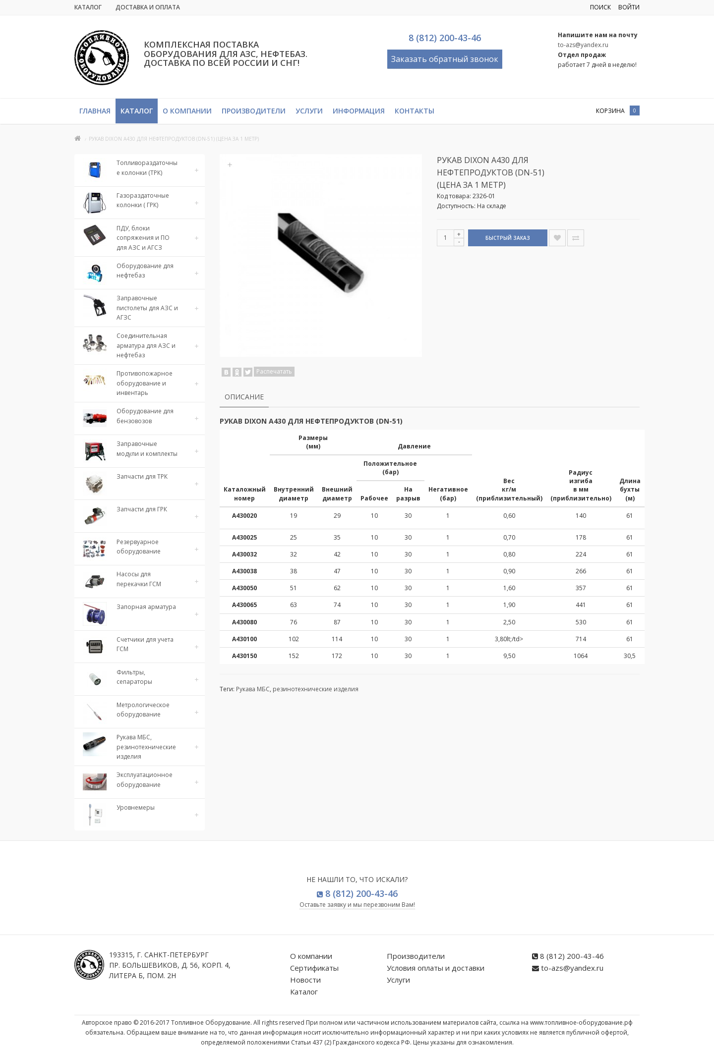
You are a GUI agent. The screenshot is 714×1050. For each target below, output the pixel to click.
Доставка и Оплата (148, 7)
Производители (254, 110)
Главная (95, 110)
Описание (244, 396)
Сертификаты (314, 968)
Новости (305, 980)
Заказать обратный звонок (444, 59)
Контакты (414, 110)
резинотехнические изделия (315, 689)
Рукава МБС (253, 689)
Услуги (309, 110)
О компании (187, 110)
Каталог (88, 7)
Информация (359, 110)
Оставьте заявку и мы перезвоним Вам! (357, 904)
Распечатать (274, 371)
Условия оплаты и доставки (435, 968)
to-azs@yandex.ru (583, 45)
